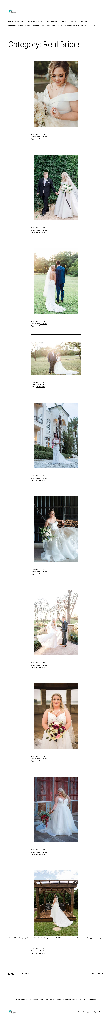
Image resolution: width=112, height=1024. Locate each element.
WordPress (99, 1012)
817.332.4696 (90, 26)
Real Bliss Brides (40, 139)
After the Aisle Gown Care (73, 26)
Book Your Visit (33, 22)
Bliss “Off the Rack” (69, 22)
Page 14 (25, 973)
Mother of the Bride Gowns (35, 26)
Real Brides (43, 136)
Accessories (83, 22)
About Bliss (19, 22)
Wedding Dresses (50, 22)
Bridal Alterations (53, 26)
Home (10, 22)
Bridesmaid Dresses (15, 26)
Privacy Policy (77, 1012)
